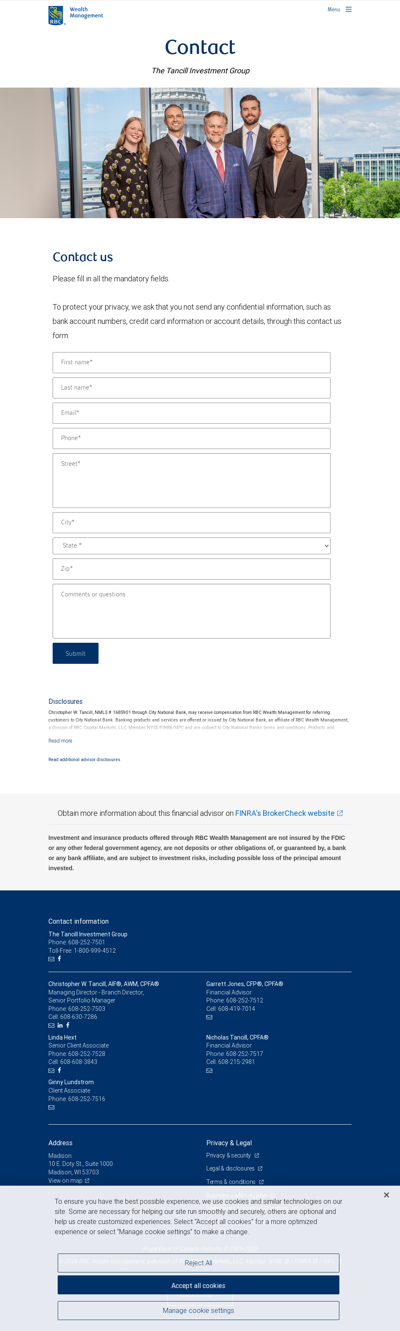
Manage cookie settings (198, 1311)
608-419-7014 (236, 1009)
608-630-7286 (78, 1017)
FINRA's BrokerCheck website (285, 813)
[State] (192, 545)
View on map (65, 1180)
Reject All (198, 1263)
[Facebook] (60, 959)
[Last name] (192, 387)
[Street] (192, 480)
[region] (200, 1258)
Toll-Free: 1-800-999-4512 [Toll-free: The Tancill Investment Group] (82, 950)
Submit (76, 653)
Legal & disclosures (231, 1168)
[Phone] (192, 438)
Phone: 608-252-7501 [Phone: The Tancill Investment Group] (76, 942)
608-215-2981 (236, 1062)
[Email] (192, 413)
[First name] (192, 362)
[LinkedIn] (61, 1025)
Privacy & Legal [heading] (229, 1143)
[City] (192, 522)
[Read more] (60, 741)
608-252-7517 (244, 1054)
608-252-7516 (86, 1099)
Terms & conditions (231, 1182)
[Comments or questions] (192, 611)
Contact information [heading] (78, 921)
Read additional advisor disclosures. (85, 759)
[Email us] (52, 959)
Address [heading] (60, 1143)
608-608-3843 (78, 1062)
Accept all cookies (198, 1284)
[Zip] (192, 569)
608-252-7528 (86, 1054)
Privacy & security (229, 1155)
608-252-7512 (244, 1000)
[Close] (386, 1195)
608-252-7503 (86, 1009)
